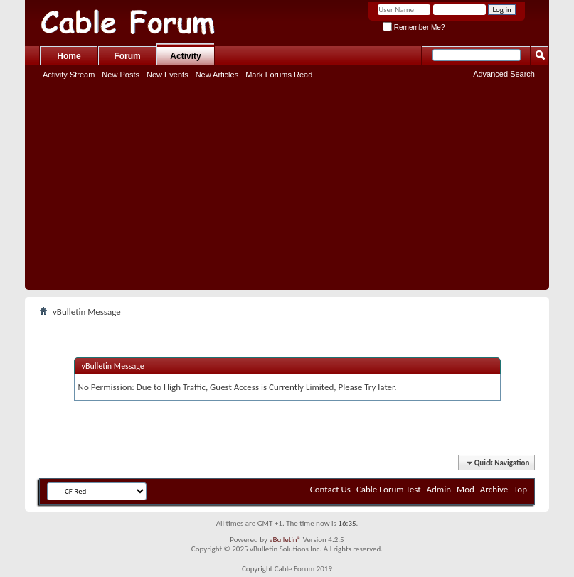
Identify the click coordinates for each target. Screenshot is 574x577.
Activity (185, 56)
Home (68, 56)
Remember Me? (414, 27)
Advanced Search (504, 74)
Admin (439, 489)
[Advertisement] (287, 190)
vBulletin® (285, 539)
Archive (494, 489)
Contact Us (330, 489)
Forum (127, 56)
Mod (465, 489)
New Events (167, 74)
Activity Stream (69, 74)
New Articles (217, 74)
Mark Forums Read (278, 74)
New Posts (120, 74)
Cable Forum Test (388, 489)
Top (520, 489)
